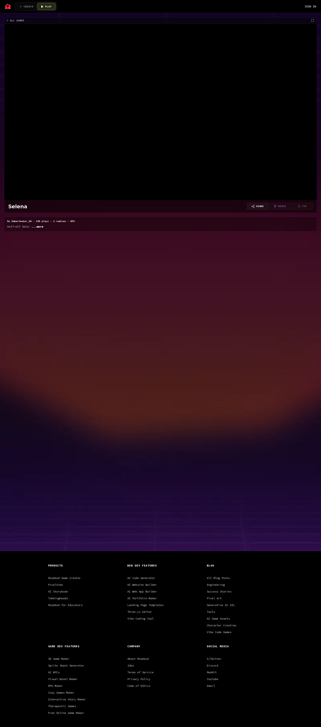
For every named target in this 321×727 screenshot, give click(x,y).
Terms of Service (140, 550)
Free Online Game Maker (66, 590)
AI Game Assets (218, 496)
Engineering (216, 462)
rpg (77, 271)
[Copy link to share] (257, 206)
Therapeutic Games (62, 584)
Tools (211, 489)
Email (211, 563)
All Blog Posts (218, 455)
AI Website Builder (142, 462)
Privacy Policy (138, 556)
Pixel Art (214, 476)
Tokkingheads (58, 476)
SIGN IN (310, 6)
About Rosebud (138, 536)
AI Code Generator (141, 455)
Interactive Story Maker (67, 577)
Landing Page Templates (145, 482)
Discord (212, 543)
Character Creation (221, 503)
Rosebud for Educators (65, 482)
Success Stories (219, 469)
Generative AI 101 (221, 482)
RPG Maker (55, 563)
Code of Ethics (138, 563)
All (12, 254)
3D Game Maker (58, 536)
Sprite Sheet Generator (66, 543)
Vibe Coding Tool (140, 496)
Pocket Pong (145, 261)
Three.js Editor (139, 489)
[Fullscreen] (312, 20)
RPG (22, 254)
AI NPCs (54, 550)
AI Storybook (58, 469)
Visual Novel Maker (63, 556)
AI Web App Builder (142, 469)
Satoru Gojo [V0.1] (115, 261)
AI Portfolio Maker (142, 476)
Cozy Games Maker (61, 570)
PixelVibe (55, 462)
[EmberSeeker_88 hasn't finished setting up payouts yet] (302, 206)
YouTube (212, 556)
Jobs (130, 543)
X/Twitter (214, 536)
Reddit (212, 550)
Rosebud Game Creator (64, 455)
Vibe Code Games (219, 510)
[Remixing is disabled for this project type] (279, 206)
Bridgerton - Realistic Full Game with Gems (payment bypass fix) (74, 266)
